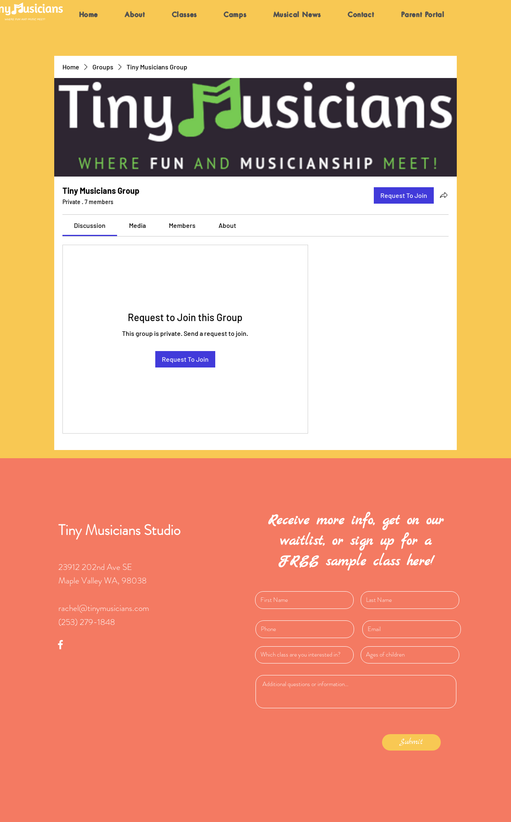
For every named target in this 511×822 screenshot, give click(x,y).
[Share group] (444, 195)
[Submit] (411, 742)
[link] (90, 225)
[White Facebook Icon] (60, 644)
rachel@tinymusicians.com (103, 608)
